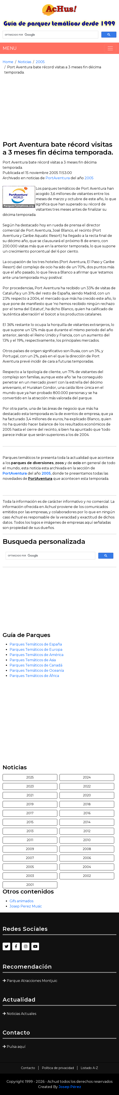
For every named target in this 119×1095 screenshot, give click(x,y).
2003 (30, 876)
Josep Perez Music (26, 906)
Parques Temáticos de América (36, 655)
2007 (30, 858)
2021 (30, 795)
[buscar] (50, 34)
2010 (87, 840)
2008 (87, 849)
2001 (30, 885)
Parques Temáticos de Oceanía (37, 670)
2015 (30, 822)
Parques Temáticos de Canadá (36, 665)
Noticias (24, 62)
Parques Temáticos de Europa (36, 649)
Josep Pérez (70, 1087)
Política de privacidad (58, 1068)
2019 (30, 804)
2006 (87, 858)
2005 (40, 62)
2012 (86, 831)
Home (8, 62)
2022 (87, 786)
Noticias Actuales (21, 1014)
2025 (30, 777)
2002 (87, 876)
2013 (30, 831)
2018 (87, 804)
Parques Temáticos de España (36, 644)
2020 (87, 795)
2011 (30, 840)
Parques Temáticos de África (34, 676)
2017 (30, 813)
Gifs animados (21, 901)
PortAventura (58, 178)
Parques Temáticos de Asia (33, 660)
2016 (86, 813)
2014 (86, 822)
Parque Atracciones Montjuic (32, 981)
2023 (30, 786)
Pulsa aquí (16, 1047)
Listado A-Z (89, 1068)
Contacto (28, 1068)
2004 (87, 867)
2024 (87, 777)
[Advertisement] (59, 107)
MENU (10, 48)
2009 (30, 849)
